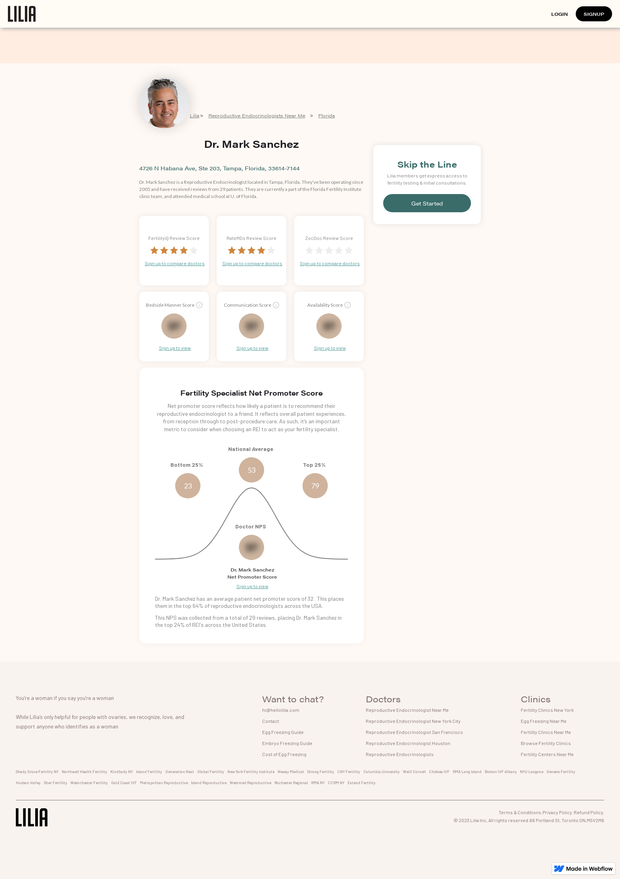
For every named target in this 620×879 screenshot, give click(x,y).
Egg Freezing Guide (283, 732)
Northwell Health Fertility (84, 771)
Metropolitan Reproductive (164, 782)
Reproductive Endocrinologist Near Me (407, 710)
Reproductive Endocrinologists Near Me (256, 115)
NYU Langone (531, 771)
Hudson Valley (28, 782)
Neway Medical (291, 771)
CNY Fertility (348, 771)
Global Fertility (210, 771)
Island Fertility (149, 771)
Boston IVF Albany (501, 771)
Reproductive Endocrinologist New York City (413, 721)
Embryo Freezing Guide (287, 743)
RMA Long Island (467, 771)
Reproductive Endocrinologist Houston (408, 743)
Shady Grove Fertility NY (37, 771)
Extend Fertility (362, 782)
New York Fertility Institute (250, 771)
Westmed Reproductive (250, 782)
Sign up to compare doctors (175, 263)
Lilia (194, 115)
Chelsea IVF (439, 771)
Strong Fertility (320, 771)
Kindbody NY (121, 771)
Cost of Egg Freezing (284, 754)
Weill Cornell (414, 771)
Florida (326, 115)
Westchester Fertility (89, 782)
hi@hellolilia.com (280, 710)
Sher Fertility (55, 782)
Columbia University (381, 771)
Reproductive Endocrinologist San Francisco (414, 732)
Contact (270, 721)
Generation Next (179, 771)
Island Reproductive (209, 782)
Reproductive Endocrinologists (400, 754)
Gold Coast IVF (124, 782)
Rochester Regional (291, 782)
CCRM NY (336, 782)
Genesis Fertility (560, 771)
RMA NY (318, 782)
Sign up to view (175, 348)
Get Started (427, 203)
